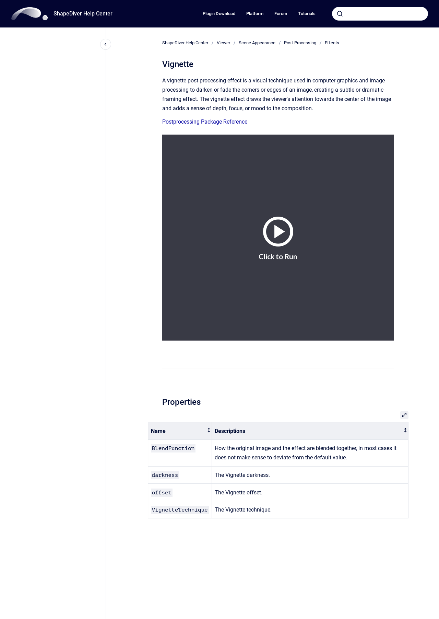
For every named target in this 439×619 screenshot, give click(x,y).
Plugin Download (219, 13)
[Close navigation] (105, 44)
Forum (280, 13)
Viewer (223, 42)
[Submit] (339, 13)
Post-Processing (300, 42)
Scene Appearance (257, 42)
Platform (254, 13)
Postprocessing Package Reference (204, 121)
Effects (332, 42)
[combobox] (380, 13)
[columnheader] (180, 431)
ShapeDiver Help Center (83, 13)
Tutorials (307, 13)
